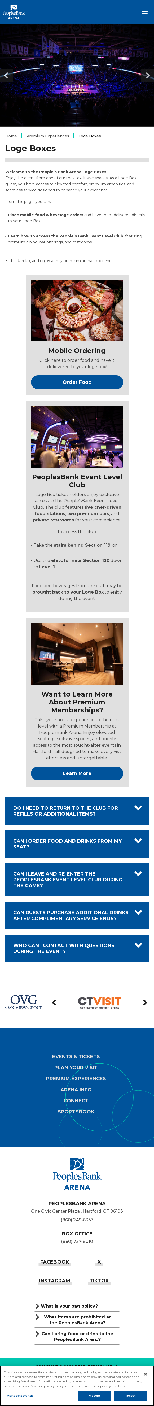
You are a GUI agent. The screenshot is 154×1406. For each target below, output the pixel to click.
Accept (94, 1396)
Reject (131, 1396)
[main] (77, 501)
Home (11, 136)
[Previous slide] (54, 1002)
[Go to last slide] (6, 75)
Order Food (77, 382)
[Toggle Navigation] (144, 11)
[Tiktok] (99, 1281)
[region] (77, 1386)
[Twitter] (99, 1262)
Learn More (77, 773)
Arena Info (76, 1090)
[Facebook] (55, 1262)
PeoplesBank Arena (14, 12)
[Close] (145, 1374)
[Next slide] (147, 75)
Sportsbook (76, 1112)
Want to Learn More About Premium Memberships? (77, 702)
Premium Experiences (47, 136)
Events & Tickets (76, 1057)
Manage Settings (20, 1396)
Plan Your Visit (76, 1067)
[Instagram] (55, 1281)
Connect (76, 1101)
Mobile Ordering (77, 351)
